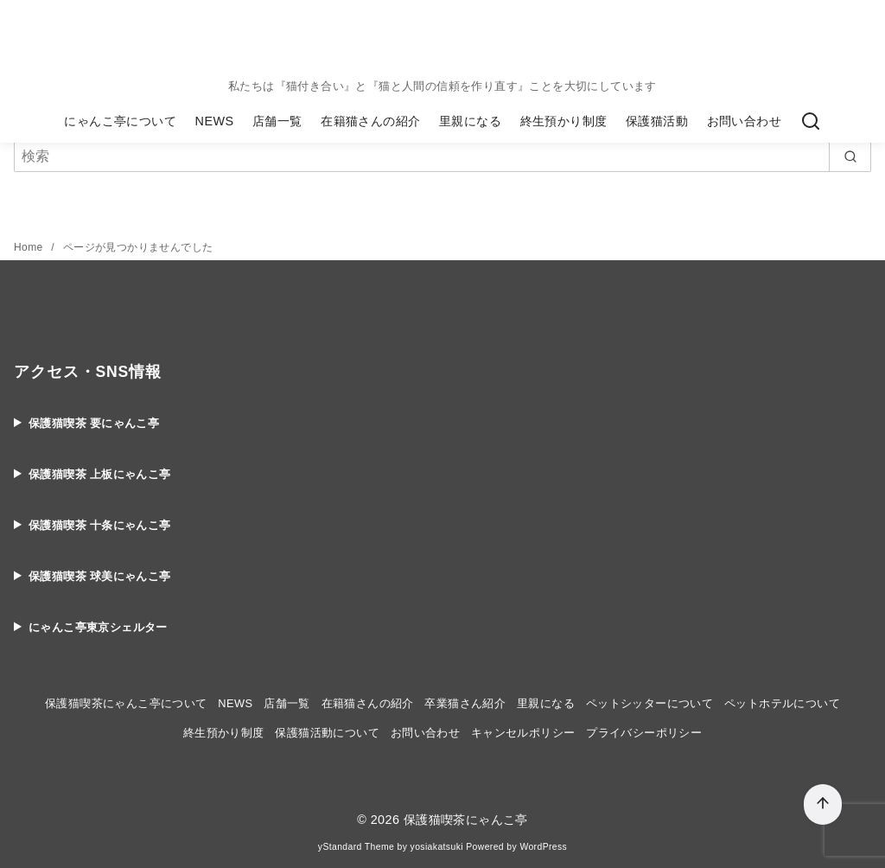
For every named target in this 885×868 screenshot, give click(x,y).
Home (30, 247)
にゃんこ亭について (120, 121)
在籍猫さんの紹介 (370, 121)
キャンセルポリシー (523, 732)
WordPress (543, 847)
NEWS (214, 121)
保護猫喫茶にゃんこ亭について (126, 703)
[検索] (810, 122)
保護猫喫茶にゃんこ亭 (466, 820)
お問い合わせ (744, 121)
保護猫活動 (657, 121)
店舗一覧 (277, 121)
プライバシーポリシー (644, 732)
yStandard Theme (356, 847)
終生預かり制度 (564, 121)
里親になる (470, 121)
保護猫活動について (327, 732)
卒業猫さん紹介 (465, 703)
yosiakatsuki (437, 847)
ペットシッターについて (649, 703)
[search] (850, 156)
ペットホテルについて (782, 703)
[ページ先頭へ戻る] (823, 804)
